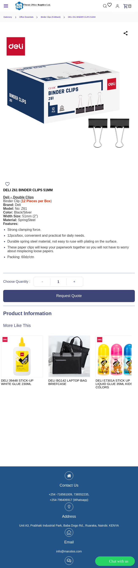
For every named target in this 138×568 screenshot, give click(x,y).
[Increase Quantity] (74, 281)
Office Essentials (26, 17)
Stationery (7, 17)
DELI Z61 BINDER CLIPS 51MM (82, 17)
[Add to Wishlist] (7, 184)
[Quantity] (58, 281)
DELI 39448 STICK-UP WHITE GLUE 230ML (17, 382)
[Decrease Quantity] (42, 281)
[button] (109, 5)
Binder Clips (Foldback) (51, 17)
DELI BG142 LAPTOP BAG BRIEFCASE (67, 382)
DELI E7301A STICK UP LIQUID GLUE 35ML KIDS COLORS (114, 384)
